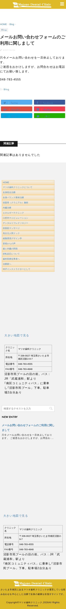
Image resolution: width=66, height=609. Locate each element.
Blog (6, 89)
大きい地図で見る (16, 335)
